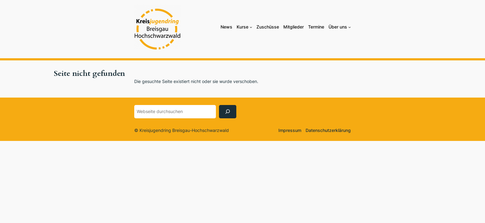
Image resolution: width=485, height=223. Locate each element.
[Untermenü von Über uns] (349, 27)
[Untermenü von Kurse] (251, 27)
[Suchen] (227, 111)
